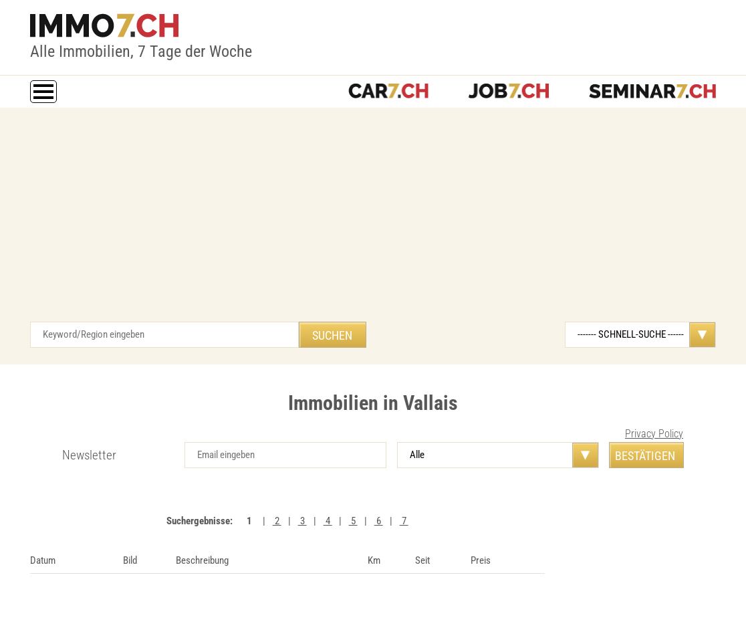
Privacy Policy (654, 433)
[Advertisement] (373, 221)
